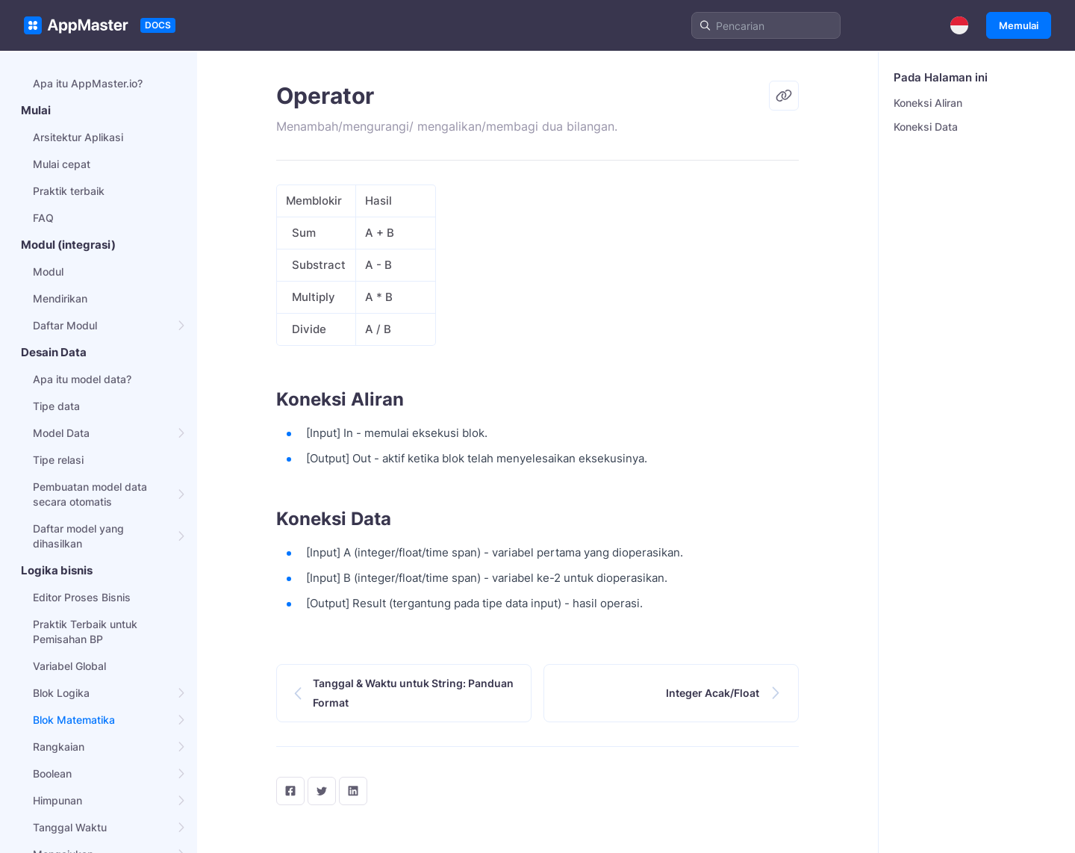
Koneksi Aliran (928, 102)
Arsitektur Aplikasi (78, 137)
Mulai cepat (61, 164)
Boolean (52, 773)
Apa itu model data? (82, 379)
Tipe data (56, 406)
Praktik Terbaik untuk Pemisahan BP (85, 631)
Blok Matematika (74, 719)
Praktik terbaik (69, 190)
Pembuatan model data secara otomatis (90, 494)
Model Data (61, 432)
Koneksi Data (926, 126)
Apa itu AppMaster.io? (88, 83)
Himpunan (57, 800)
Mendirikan (60, 298)
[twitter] (322, 791)
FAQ (43, 217)
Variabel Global (69, 666)
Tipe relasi (58, 459)
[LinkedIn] (353, 791)
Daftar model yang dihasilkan (78, 536)
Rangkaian (58, 746)
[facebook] (290, 791)
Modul (48, 271)
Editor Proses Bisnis (82, 597)
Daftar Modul (65, 325)
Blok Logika (61, 692)
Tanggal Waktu (70, 827)
